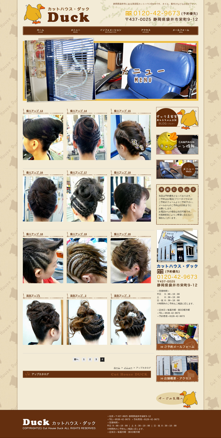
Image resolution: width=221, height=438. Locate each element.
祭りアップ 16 (34, 172)
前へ (76, 359)
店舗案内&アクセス (177, 369)
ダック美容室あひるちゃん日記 (177, 118)
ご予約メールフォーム (177, 337)
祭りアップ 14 (78, 111)
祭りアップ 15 (122, 111)
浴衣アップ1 (33, 295)
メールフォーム (180, 30)
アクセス (145, 30)
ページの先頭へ (177, 399)
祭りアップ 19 (78, 234)
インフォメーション (110, 30)
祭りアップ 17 (78, 172)
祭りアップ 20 (122, 234)
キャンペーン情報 (177, 143)
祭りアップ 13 (34, 111)
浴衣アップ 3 (122, 295)
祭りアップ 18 (122, 172)
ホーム (40, 30)
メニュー (75, 30)
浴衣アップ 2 (78, 295)
